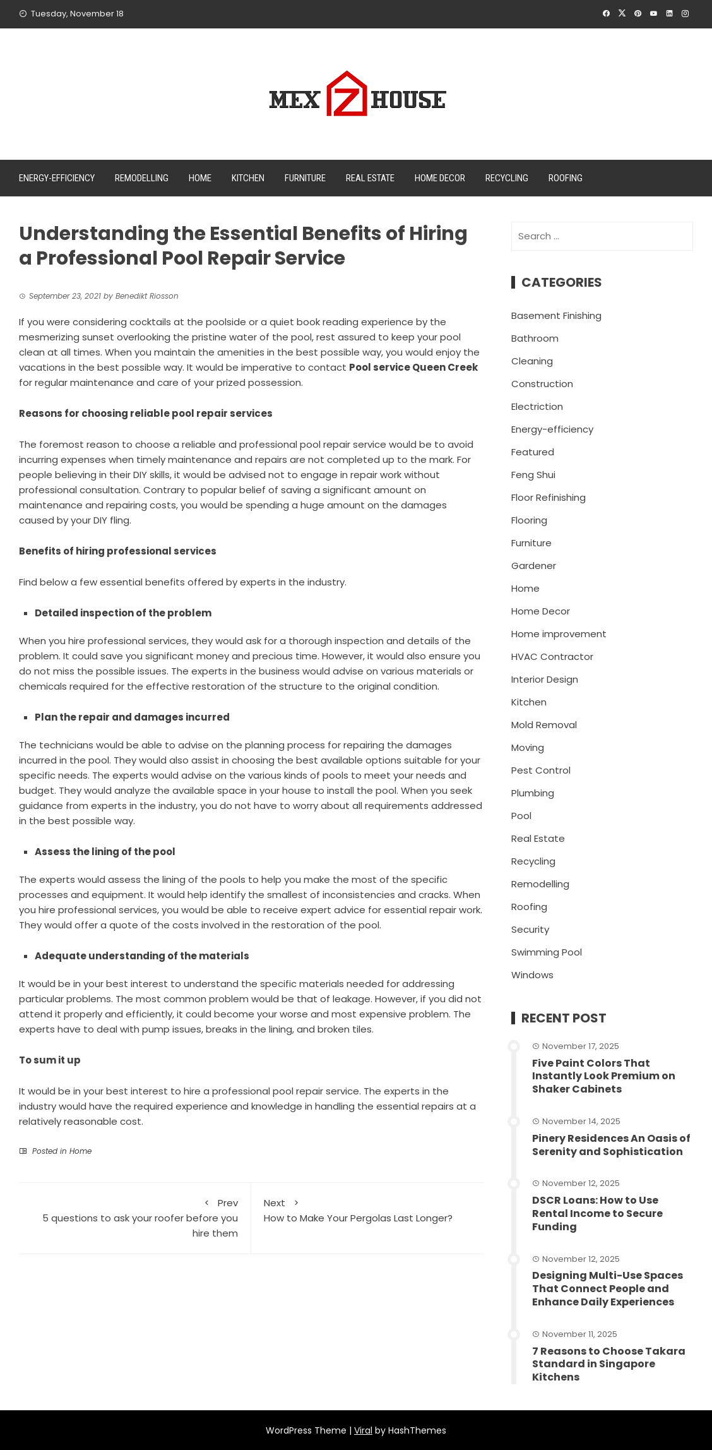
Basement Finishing (556, 315)
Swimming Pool (546, 952)
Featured (532, 451)
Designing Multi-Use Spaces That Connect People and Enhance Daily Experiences (607, 1288)
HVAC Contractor (552, 656)
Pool (521, 815)
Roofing (566, 178)
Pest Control (541, 770)
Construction (542, 383)
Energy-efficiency (57, 178)
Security (530, 929)
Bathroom (535, 338)
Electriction (537, 406)
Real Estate (370, 178)
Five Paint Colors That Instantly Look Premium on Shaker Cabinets (603, 1076)
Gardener (533, 565)
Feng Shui (533, 474)
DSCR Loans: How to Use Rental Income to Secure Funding (597, 1213)
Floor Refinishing (548, 497)
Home (200, 178)
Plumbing (532, 793)
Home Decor (440, 178)
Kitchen (248, 178)
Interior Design (544, 679)
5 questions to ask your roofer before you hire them (135, 1217)
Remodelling (142, 178)
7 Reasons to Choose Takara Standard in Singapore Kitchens (608, 1364)
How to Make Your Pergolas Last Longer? (367, 1210)
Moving (527, 747)
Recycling (506, 178)
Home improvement (559, 633)
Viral (363, 1430)
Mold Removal (544, 724)
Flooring (529, 520)
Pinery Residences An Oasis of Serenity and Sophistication (611, 1145)
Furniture (305, 178)
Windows (532, 974)
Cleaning (532, 361)
